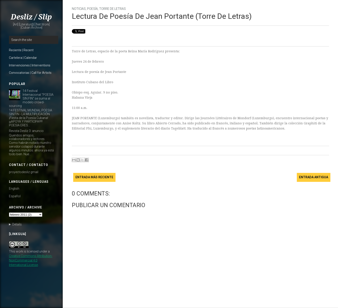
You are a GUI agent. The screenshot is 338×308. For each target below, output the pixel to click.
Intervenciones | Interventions (29, 65)
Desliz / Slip (31, 17)
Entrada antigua (313, 177)
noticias (79, 9)
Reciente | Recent (21, 50)
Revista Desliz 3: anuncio (26, 131)
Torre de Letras (112, 9)
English (14, 188)
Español (15, 196)
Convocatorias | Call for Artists (30, 72)
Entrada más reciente (94, 177)
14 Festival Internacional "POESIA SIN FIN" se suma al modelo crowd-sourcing (31, 98)
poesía (92, 9)
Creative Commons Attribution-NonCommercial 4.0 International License (30, 260)
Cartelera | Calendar (23, 57)
